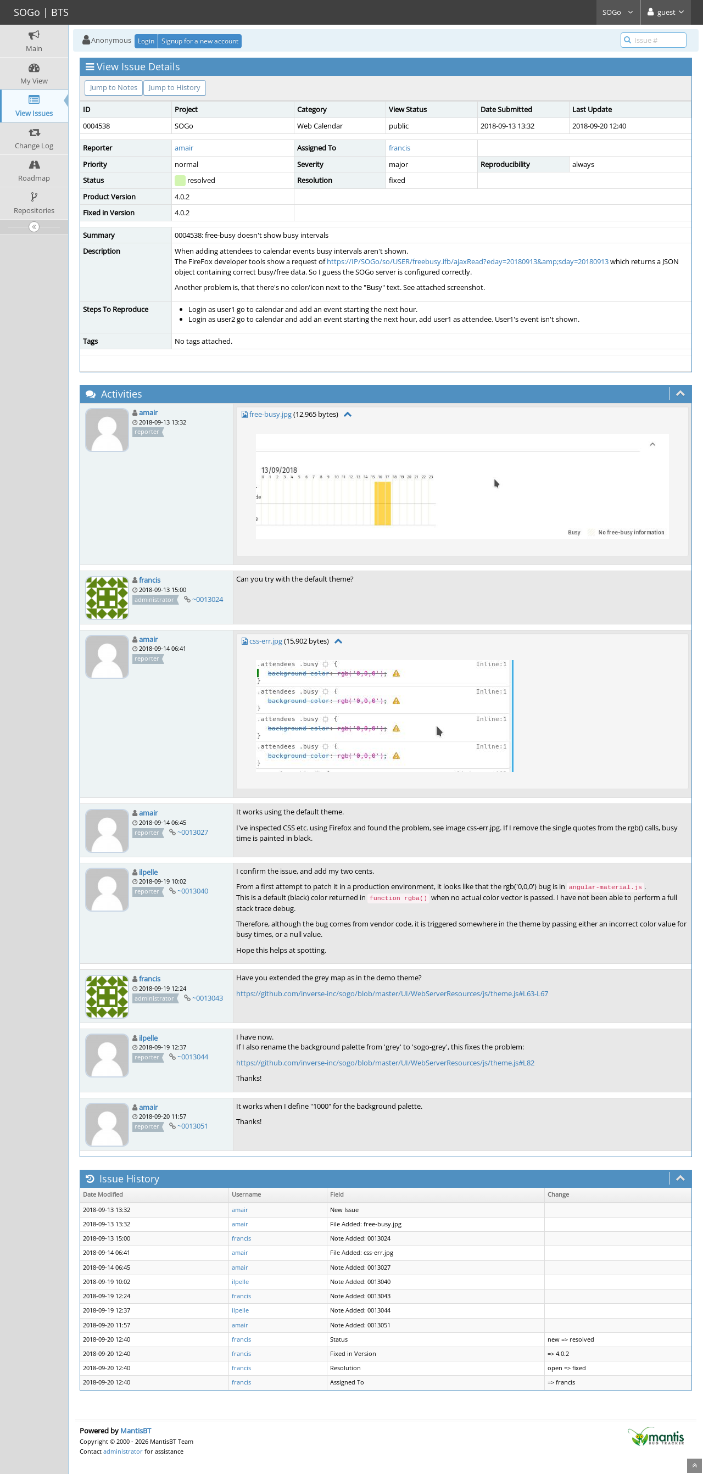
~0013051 (192, 1126)
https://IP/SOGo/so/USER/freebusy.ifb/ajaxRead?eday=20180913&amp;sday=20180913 (468, 261)
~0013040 (192, 891)
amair (184, 148)
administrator (123, 1451)
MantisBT (135, 1431)
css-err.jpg (265, 641)
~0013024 (207, 599)
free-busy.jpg (270, 414)
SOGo (618, 12)
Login (146, 41)
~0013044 (192, 1057)
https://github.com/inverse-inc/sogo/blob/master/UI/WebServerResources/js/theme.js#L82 (385, 1063)
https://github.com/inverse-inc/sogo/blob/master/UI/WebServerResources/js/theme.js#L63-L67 (392, 993)
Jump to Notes (113, 87)
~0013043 (207, 998)
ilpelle (148, 872)
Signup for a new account (199, 41)
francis (399, 148)
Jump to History (174, 87)
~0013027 (192, 832)
